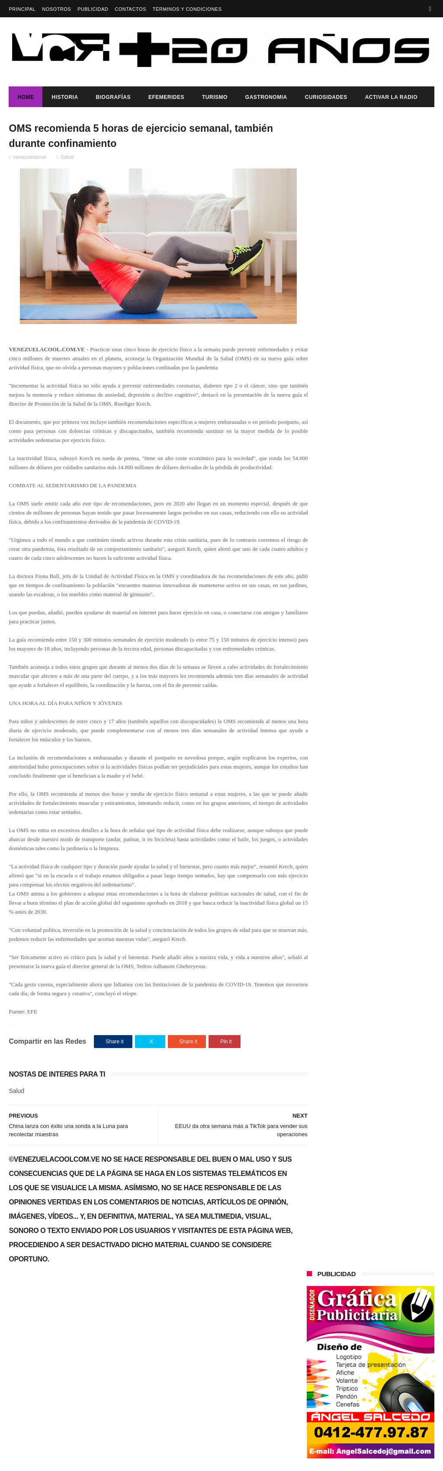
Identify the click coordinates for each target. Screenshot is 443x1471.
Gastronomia (266, 97)
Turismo (215, 97)
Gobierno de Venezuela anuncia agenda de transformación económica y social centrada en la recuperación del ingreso (367, 648)
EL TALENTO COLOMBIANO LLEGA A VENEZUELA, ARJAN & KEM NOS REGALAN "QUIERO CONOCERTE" (369, 369)
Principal (22, 9)
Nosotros (56, 9)
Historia (64, 97)
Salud (67, 159)
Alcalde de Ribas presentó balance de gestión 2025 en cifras (389, 600)
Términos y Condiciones (187, 9)
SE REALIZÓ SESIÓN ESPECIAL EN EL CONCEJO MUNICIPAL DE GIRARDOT (392, 453)
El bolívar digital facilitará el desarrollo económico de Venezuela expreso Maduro (389, 414)
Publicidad (92, 9)
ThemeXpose (162, 1460)
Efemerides (166, 97)
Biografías (113, 97)
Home (25, 97)
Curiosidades (326, 97)
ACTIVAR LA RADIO (391, 97)
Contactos (130, 9)
